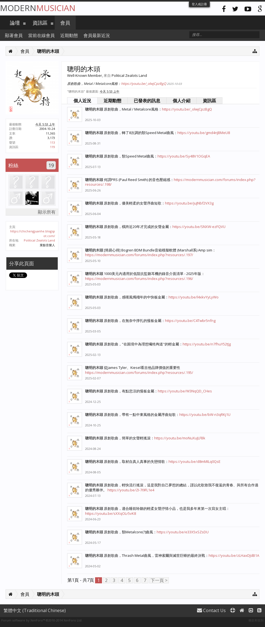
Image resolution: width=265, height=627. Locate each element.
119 (52, 147)
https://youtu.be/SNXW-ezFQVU (198, 226)
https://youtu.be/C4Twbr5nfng (190, 320)
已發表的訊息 (147, 101)
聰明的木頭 (94, 109)
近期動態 (112, 101)
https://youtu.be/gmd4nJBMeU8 (203, 132)
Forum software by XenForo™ (41, 620)
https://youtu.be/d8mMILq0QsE (195, 461)
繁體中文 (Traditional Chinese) (35, 610)
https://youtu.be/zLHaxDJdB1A (234, 555)
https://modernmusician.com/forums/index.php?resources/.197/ (139, 254)
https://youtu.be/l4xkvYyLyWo (194, 297)
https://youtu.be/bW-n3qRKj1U (204, 414)
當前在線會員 (41, 35)
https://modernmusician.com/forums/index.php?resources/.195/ (139, 372)
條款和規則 (256, 620)
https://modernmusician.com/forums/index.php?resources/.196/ (139, 278)
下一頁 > (159, 580)
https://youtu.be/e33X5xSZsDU (183, 531)
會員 (65, 22)
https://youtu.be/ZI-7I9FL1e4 (130, 489)
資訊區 (209, 101)
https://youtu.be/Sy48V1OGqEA (184, 156)
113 (52, 142)
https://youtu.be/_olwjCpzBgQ (143, 83)
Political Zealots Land (39, 240)
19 (51, 165)
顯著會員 (14, 35)
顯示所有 (47, 212)
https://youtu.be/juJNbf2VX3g (189, 203)
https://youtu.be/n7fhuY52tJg (207, 344)
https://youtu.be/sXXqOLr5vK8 (110, 513)
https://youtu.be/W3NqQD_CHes (185, 391)
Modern (37, 8)
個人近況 (82, 101)
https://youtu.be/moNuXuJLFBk (179, 438)
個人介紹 (181, 101)
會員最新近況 (96, 35)
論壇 (15, 22)
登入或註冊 (199, 4)
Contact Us (211, 610)
